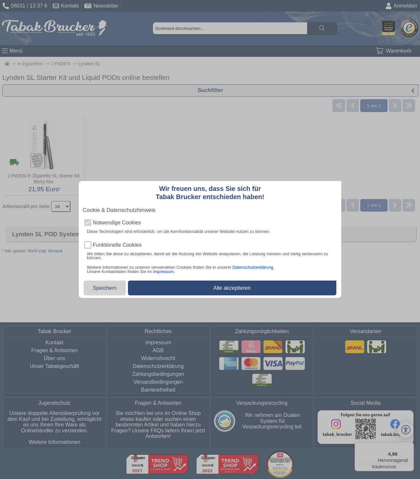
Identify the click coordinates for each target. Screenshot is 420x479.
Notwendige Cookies (117, 222)
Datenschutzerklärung (252, 267)
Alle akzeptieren (232, 288)
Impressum (163, 271)
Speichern (104, 288)
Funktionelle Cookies (117, 245)
